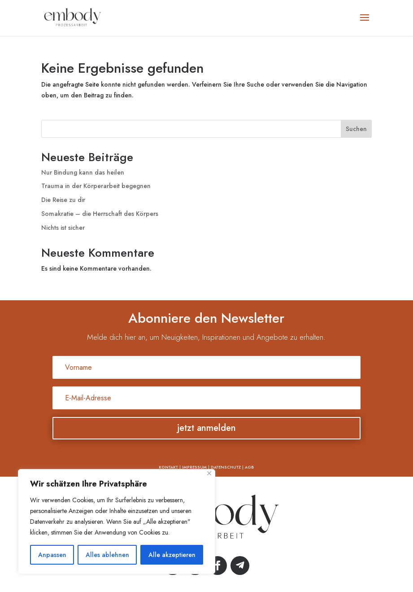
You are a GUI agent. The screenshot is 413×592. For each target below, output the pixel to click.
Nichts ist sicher (63, 227)
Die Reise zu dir (63, 199)
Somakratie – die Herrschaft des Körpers (99, 213)
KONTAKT (168, 467)
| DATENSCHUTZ (224, 467)
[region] (116, 521)
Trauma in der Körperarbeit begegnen (96, 185)
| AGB (247, 467)
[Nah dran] (209, 473)
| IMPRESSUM (192, 467)
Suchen (356, 128)
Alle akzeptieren (172, 554)
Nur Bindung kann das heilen (82, 172)
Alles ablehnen (107, 554)
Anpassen (52, 554)
